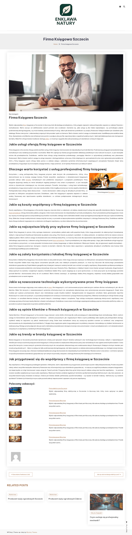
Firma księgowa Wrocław (57, 401)
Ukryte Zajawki (96, 516)
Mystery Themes (32, 532)
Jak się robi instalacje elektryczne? (108, 474)
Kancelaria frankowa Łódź (21, 474)
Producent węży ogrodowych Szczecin (25, 502)
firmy (24, 125)
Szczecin (111, 192)
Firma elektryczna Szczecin (58, 388)
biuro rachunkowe (58, 240)
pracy (50, 287)
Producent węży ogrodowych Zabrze (65, 502)
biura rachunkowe (15, 213)
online (47, 139)
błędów (28, 180)
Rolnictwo (12, 498)
